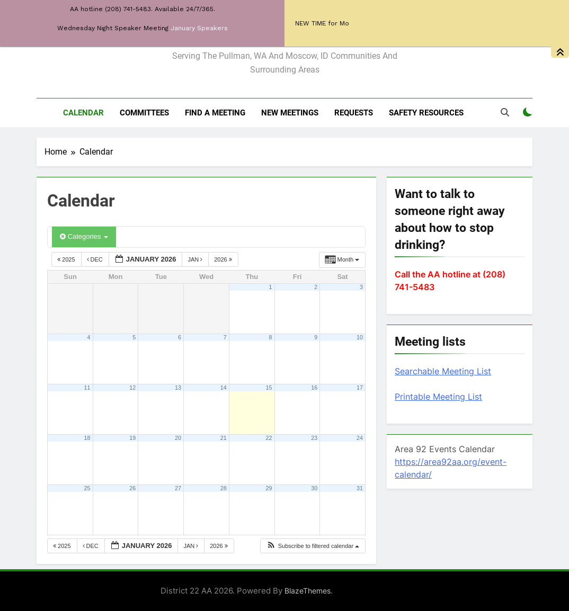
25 (87, 488)
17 (360, 387)
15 (269, 387)
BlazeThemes (307, 590)
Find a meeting (215, 113)
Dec (95, 259)
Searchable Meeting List (443, 371)
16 (314, 387)
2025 (67, 259)
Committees (144, 113)
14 (223, 387)
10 (360, 337)
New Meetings (289, 113)
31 (360, 488)
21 (223, 438)
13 (178, 387)
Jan (196, 259)
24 (360, 438)
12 (132, 387)
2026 (224, 259)
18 (87, 438)
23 (314, 438)
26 (132, 488)
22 (269, 438)
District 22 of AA (284, 33)
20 (178, 438)
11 (87, 387)
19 (132, 438)
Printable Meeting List (438, 396)
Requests (353, 113)
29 (269, 488)
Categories (84, 236)
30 (314, 488)
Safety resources (426, 113)
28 (223, 488)
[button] (313, 546)
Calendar (83, 113)
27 (178, 488)
